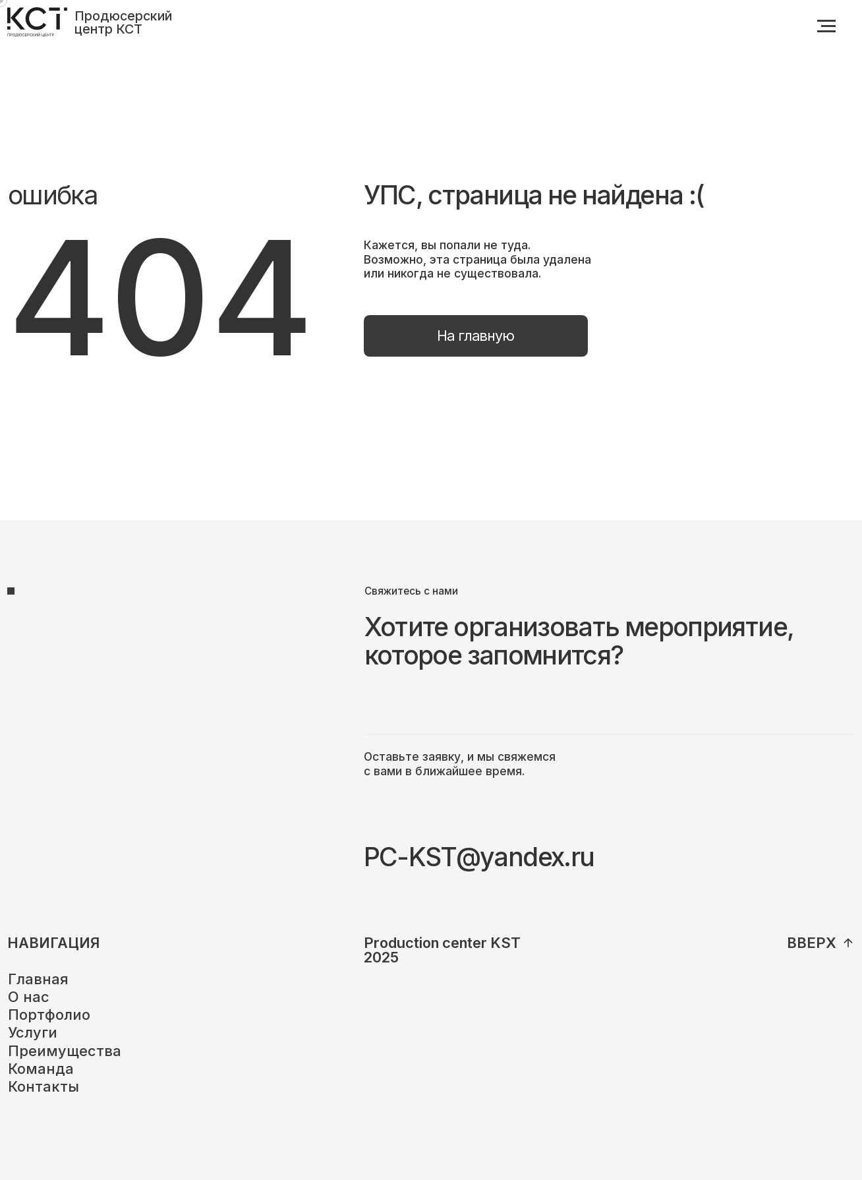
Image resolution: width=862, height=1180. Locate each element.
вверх (811, 942)
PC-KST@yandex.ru (479, 856)
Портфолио (49, 1014)
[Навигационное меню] (826, 26)
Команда (41, 1068)
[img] (848, 942)
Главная (38, 979)
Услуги (32, 1032)
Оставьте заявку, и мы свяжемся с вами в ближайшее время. (460, 764)
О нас (28, 996)
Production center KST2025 (442, 950)
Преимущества (64, 1050)
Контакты (43, 1086)
